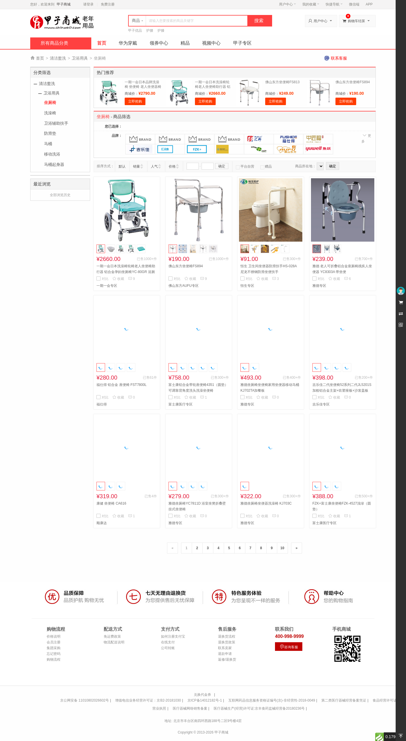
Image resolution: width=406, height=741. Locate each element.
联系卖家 (225, 648)
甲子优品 (135, 31)
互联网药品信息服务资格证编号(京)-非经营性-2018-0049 (271, 700)
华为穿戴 (128, 43)
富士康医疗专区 (180, 404)
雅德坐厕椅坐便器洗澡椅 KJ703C (266, 503)
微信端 (354, 4)
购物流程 (53, 659)
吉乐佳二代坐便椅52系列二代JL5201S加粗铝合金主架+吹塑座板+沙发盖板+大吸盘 (341, 390)
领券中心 (159, 43)
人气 (154, 166)
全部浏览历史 (60, 195)
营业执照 (159, 708)
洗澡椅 (50, 113)
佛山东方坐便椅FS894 (352, 82)
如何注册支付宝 (173, 636)
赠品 (266, 166)
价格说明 (53, 636)
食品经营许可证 (385, 700)
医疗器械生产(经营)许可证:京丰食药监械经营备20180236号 (259, 708)
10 (282, 548)
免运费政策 (112, 636)
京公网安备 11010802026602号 (84, 700)
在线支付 (168, 642)
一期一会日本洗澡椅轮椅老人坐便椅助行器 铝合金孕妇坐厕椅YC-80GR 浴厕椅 (125, 272)
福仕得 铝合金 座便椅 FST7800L (121, 385)
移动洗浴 (52, 154)
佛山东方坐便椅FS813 (282, 82)
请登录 (88, 4)
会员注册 (53, 642)
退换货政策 (226, 642)
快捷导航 (334, 4)
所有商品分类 (54, 43)
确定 (221, 166)
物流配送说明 (114, 642)
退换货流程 (226, 636)
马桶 (48, 143)
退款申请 (225, 654)
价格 (172, 166)
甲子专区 (242, 43)
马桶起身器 (54, 164)
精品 (185, 43)
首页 (101, 43)
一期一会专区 (106, 286)
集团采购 (53, 648)
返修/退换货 (227, 659)
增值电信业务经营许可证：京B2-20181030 (148, 700)
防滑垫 (50, 133)
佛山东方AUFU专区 (183, 286)
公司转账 (168, 648)
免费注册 (108, 4)
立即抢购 (135, 101)
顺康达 (101, 523)
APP (369, 4)
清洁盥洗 (58, 58)
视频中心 (211, 43)
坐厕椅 (50, 102)
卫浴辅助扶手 (56, 123)
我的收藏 (310, 4)
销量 (136, 166)
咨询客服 (289, 646)
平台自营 (245, 166)
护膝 (161, 31)
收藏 (118, 279)
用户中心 (287, 4)
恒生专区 (247, 286)
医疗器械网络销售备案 (190, 708)
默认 (122, 166)
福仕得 (101, 404)
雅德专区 (319, 286)
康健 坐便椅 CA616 (111, 503)
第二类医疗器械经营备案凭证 (343, 700)
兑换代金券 (202, 695)
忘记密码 (53, 654)
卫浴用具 (80, 58)
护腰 (149, 31)
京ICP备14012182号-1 (204, 700)
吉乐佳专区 (321, 404)
